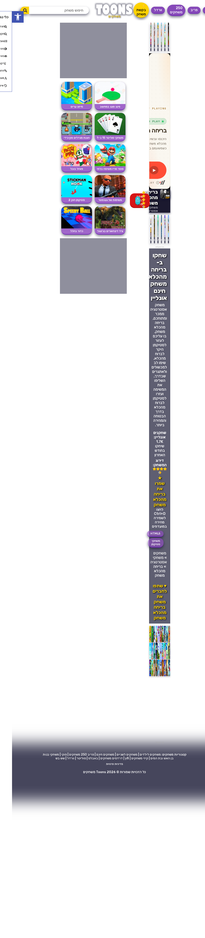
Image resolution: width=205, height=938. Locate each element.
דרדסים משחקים (99, 758)
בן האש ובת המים (150, 758)
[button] (6, 17)
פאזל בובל (64, 168)
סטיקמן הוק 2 (64, 200)
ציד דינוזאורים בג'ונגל (98, 231)
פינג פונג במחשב (98, 106)
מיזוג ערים (65, 106)
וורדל (146, 10)
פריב (182, 10)
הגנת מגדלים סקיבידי (65, 137)
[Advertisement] (79, 710)
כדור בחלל (64, 231)
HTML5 (143, 533)
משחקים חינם (93, 754)
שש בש (48, 758)
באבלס (81, 758)
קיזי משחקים (127, 758)
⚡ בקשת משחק (129, 10)
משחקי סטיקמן (143, 542)
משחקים (147, 553)
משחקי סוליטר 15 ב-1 (98, 137)
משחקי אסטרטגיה (139, 209)
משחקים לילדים (138, 754)
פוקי (52, 754)
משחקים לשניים (115, 754)
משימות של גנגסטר (98, 200)
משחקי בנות (39, 754)
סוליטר (69, 758)
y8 (115, 758)
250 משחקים (164, 10)
